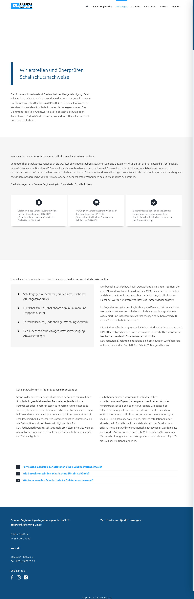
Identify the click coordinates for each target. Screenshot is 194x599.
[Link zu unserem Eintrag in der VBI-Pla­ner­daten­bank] (109, 534)
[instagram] (19, 577)
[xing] (26, 577)
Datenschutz (104, 597)
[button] (96, 467)
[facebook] (12, 577)
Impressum (88, 597)
